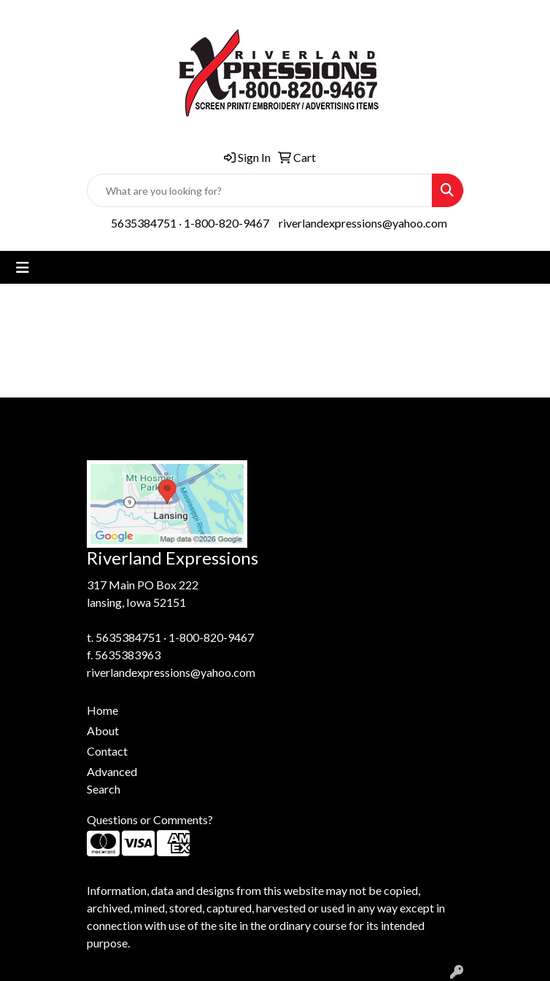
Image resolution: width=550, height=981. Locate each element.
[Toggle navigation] (22, 267)
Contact (107, 751)
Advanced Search (112, 780)
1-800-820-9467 (226, 223)
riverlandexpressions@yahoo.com (363, 223)
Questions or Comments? (150, 819)
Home (102, 710)
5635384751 (144, 223)
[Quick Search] (260, 190)
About (103, 730)
